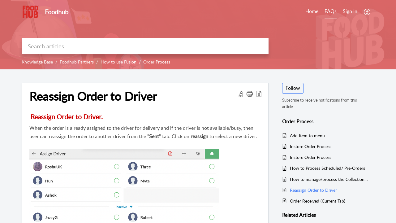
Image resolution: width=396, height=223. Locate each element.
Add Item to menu (307, 135)
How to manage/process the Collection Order (329, 179)
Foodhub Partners (77, 62)
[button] (367, 12)
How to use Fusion (118, 62)
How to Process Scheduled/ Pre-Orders (327, 168)
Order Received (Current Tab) (317, 201)
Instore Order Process (310, 146)
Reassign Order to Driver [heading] (93, 96)
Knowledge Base (37, 62)
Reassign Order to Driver (313, 190)
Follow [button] (293, 88)
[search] (145, 46)
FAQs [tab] (331, 11)
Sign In (350, 11)
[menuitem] (350, 11)
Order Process (156, 62)
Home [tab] (311, 11)
